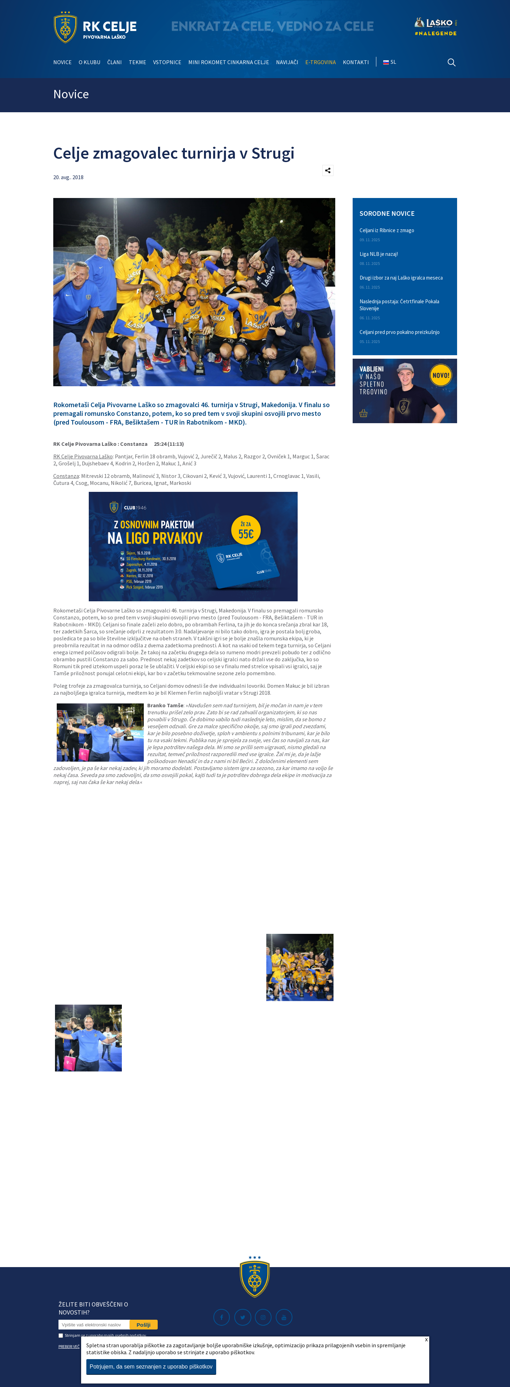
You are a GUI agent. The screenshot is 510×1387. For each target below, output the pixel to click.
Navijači (287, 62)
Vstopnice (167, 62)
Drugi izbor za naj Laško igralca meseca (401, 277)
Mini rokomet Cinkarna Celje (228, 62)
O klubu (89, 62)
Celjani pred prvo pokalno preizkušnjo (400, 332)
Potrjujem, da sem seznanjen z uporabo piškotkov (151, 1367)
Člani (114, 62)
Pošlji (143, 1325)
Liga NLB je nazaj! (379, 254)
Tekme (137, 62)
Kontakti (356, 62)
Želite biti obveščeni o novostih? (93, 1308)
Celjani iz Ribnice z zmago (387, 230)
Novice (62, 62)
